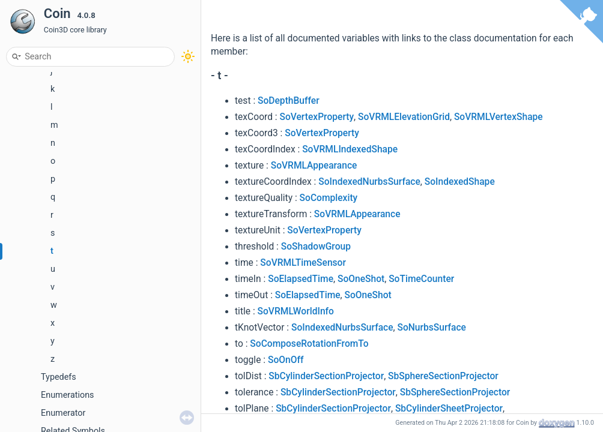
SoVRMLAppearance (314, 165)
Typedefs (58, 377)
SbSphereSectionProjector (443, 376)
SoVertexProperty (317, 117)
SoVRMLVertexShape (498, 117)
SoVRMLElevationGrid (404, 117)
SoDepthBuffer (289, 100)
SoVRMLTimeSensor (303, 262)
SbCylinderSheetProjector (449, 408)
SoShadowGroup (316, 246)
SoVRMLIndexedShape (350, 149)
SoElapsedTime (300, 279)
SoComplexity (329, 198)
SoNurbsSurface (431, 327)
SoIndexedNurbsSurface (369, 181)
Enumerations (67, 395)
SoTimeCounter (421, 279)
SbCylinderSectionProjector (326, 376)
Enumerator (63, 413)
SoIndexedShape (460, 181)
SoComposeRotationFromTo (309, 343)
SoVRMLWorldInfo (296, 311)
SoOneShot (361, 279)
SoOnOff (285, 360)
